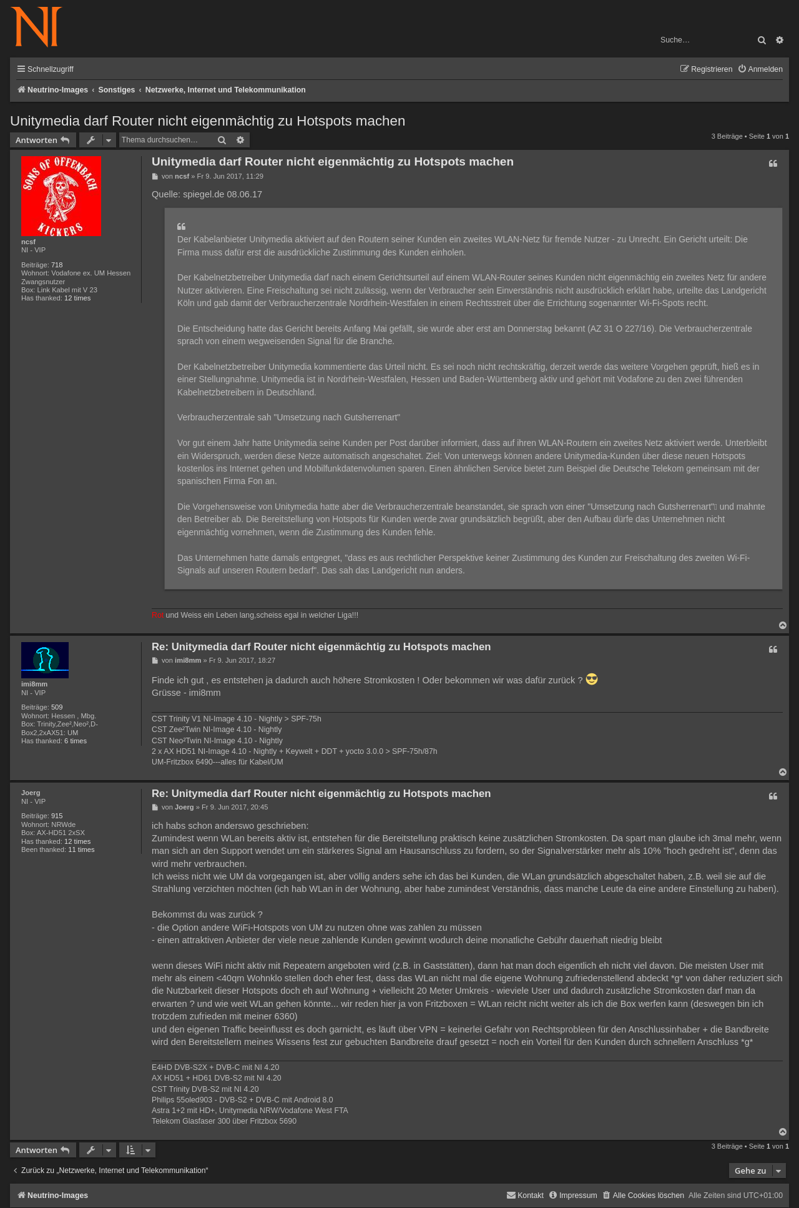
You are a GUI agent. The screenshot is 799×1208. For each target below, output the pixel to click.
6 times (75, 741)
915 (57, 815)
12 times (77, 298)
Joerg (30, 792)
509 (57, 707)
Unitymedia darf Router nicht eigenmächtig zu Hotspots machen (207, 121)
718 (57, 265)
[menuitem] (760, 69)
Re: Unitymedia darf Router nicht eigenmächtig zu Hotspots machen (321, 647)
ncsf (28, 241)
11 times (81, 849)
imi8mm (34, 684)
